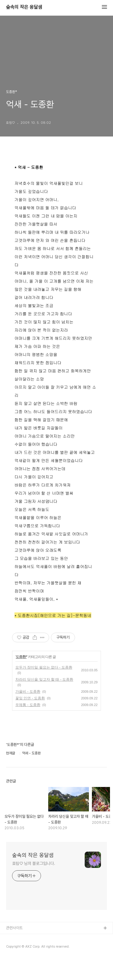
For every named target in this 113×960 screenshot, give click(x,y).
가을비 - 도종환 (27, 691)
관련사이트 (14, 928)
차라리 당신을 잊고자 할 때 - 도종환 (44, 679)
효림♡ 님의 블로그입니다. (33, 863)
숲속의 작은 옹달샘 (24, 7)
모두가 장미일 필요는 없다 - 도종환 (43, 667)
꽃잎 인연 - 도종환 (30, 698)
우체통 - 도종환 (27, 705)
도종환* (21, 657)
